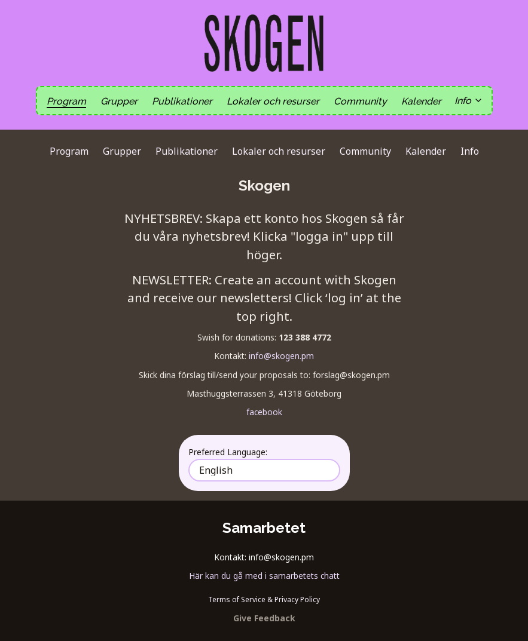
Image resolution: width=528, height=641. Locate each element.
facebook (264, 412)
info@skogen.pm (281, 355)
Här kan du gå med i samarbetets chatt (264, 575)
